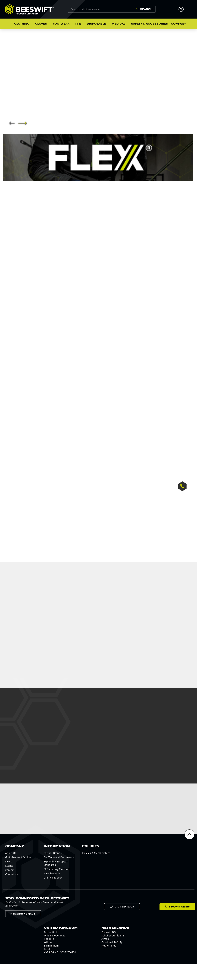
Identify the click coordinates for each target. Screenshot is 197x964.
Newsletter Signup (22, 913)
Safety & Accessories (149, 23)
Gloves (41, 23)
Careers (9, 870)
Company (178, 23)
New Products (52, 873)
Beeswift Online (175, 906)
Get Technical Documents (59, 857)
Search (146, 9)
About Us (10, 853)
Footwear (61, 23)
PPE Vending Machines (57, 869)
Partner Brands (53, 853)
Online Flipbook (53, 877)
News (8, 861)
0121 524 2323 (120, 906)
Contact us (11, 874)
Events (9, 865)
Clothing (21, 23)
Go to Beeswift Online (18, 857)
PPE (78, 23)
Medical (118, 23)
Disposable (96, 23)
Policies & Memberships (96, 853)
